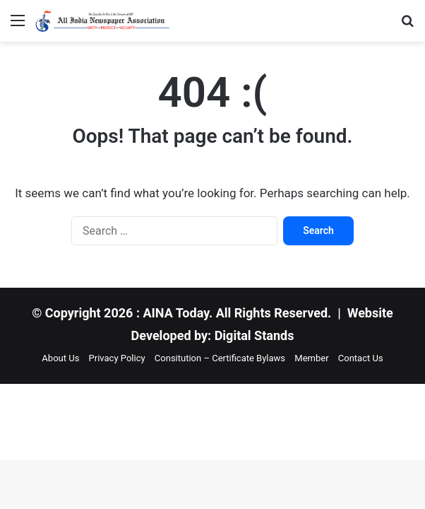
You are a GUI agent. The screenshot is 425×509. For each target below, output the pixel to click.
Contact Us (360, 358)
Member (311, 358)
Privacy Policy (117, 358)
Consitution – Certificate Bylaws (220, 358)
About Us (60, 358)
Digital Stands (254, 335)
